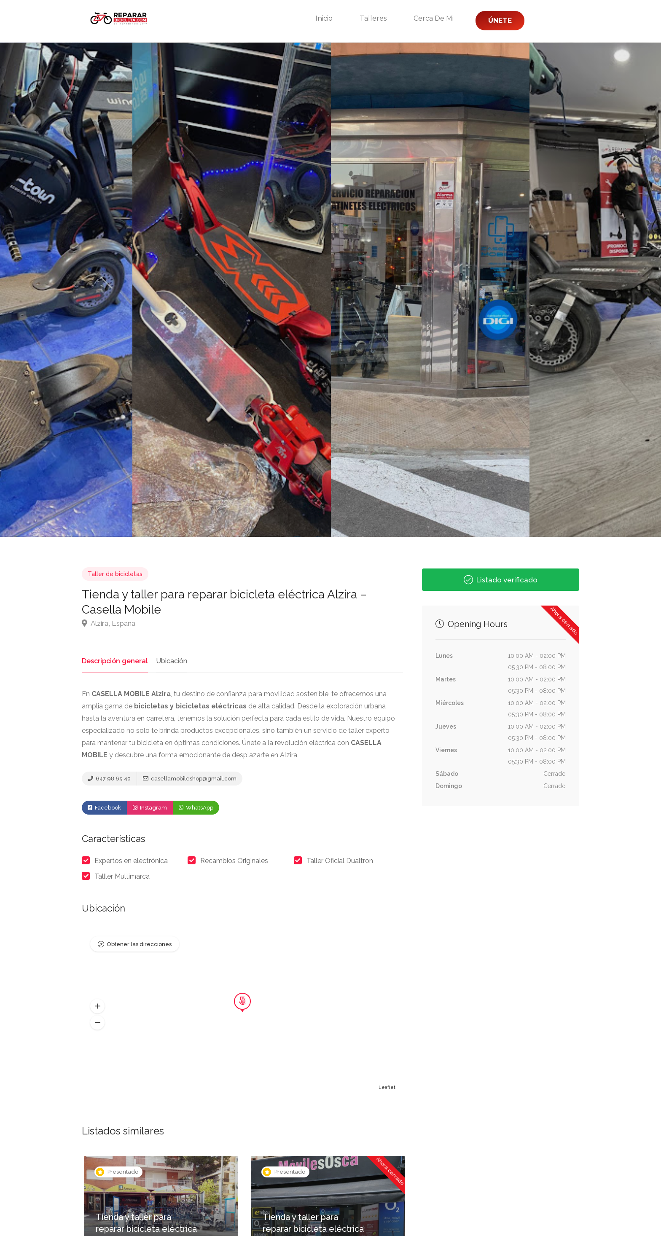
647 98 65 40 (109, 779)
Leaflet (387, 1088)
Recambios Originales (234, 862)
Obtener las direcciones (139, 945)
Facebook (104, 808)
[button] (97, 1007)
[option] (430, 290)
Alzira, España (108, 623)
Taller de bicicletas (115, 574)
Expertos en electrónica (131, 862)
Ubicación (168, 661)
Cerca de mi (434, 18)
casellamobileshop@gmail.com (189, 779)
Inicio (324, 18)
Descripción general (113, 661)
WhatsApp (196, 808)
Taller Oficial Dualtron (339, 862)
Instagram (150, 808)
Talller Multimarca (122, 877)
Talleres (373, 18)
